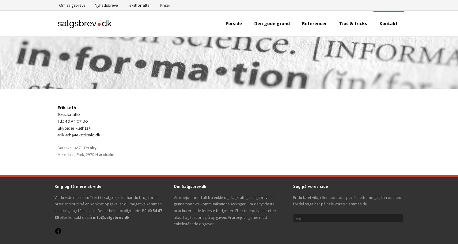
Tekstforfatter (139, 5)
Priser (165, 5)
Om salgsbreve (72, 5)
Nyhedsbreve (106, 5)
